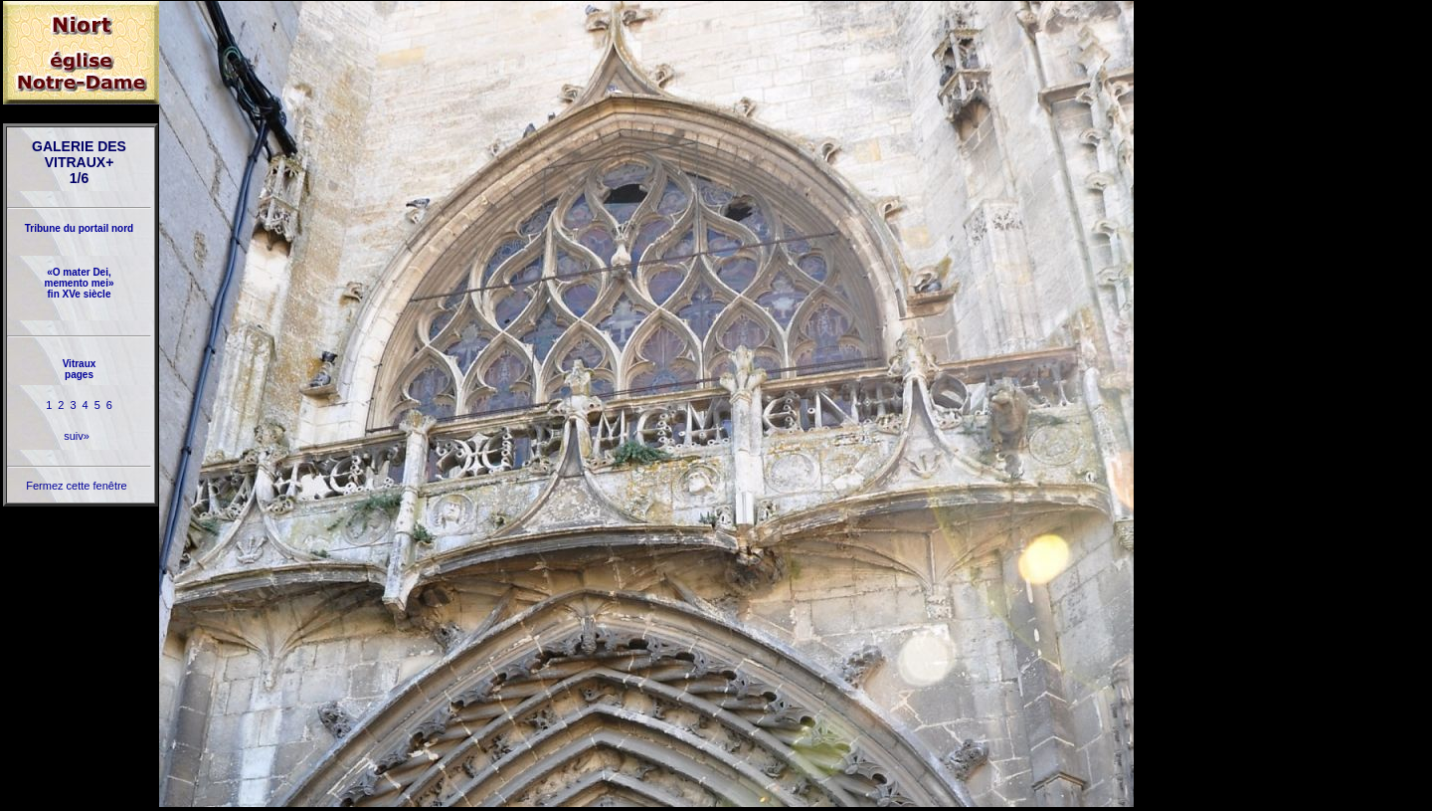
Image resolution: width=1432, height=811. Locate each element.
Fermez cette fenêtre (76, 486)
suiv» (77, 436)
